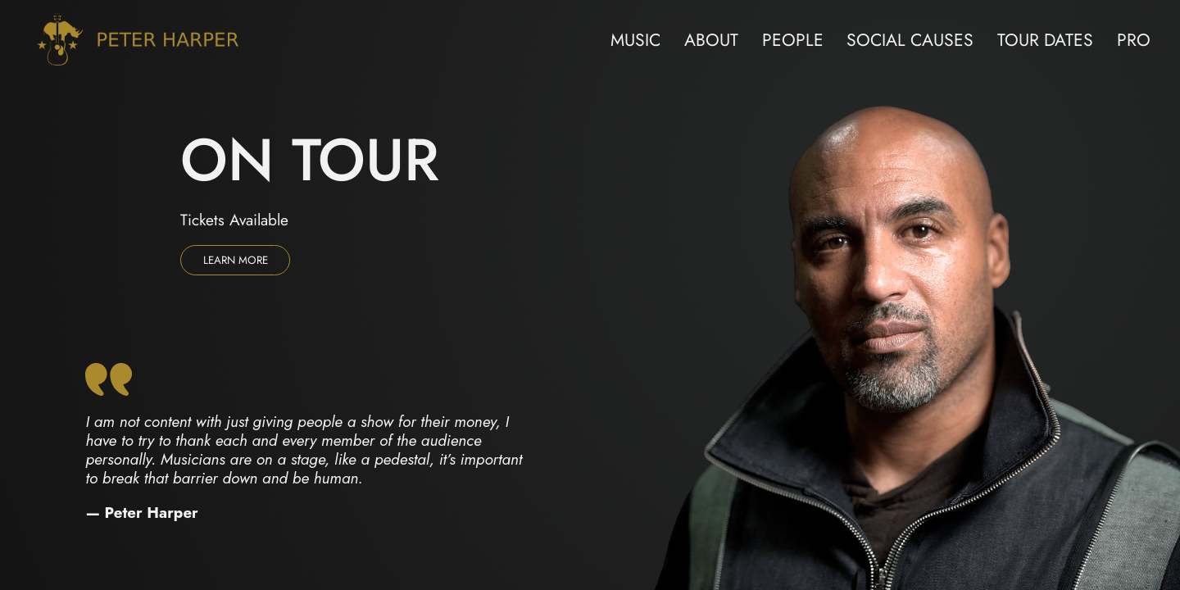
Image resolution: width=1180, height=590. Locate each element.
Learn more (235, 260)
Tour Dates (1045, 39)
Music (635, 39)
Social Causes (910, 39)
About (711, 39)
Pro (1133, 39)
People (793, 39)
